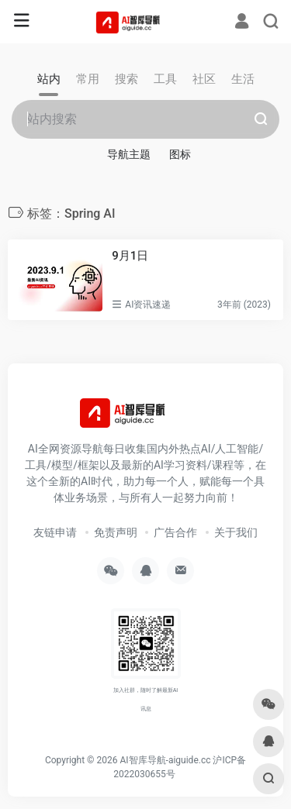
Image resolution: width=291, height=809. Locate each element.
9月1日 (130, 256)
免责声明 (115, 532)
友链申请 (55, 532)
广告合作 (175, 532)
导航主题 (129, 154)
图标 (180, 154)
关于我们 (236, 532)
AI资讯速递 (148, 304)
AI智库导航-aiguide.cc (165, 760)
